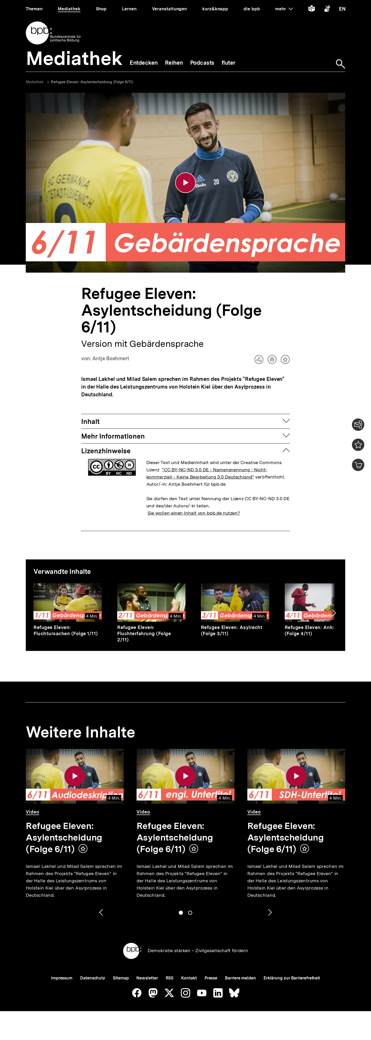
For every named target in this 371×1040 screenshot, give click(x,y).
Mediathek (35, 82)
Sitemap (121, 978)
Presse (211, 978)
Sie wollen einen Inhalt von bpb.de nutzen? (194, 513)
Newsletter (147, 978)
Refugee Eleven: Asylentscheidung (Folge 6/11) (92, 82)
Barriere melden (240, 978)
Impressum (61, 978)
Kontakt (189, 978)
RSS (170, 978)
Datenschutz (92, 978)
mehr (284, 8)
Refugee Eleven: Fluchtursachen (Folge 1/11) (65, 630)
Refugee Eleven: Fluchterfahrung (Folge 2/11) (144, 633)
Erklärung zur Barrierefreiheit (292, 978)
